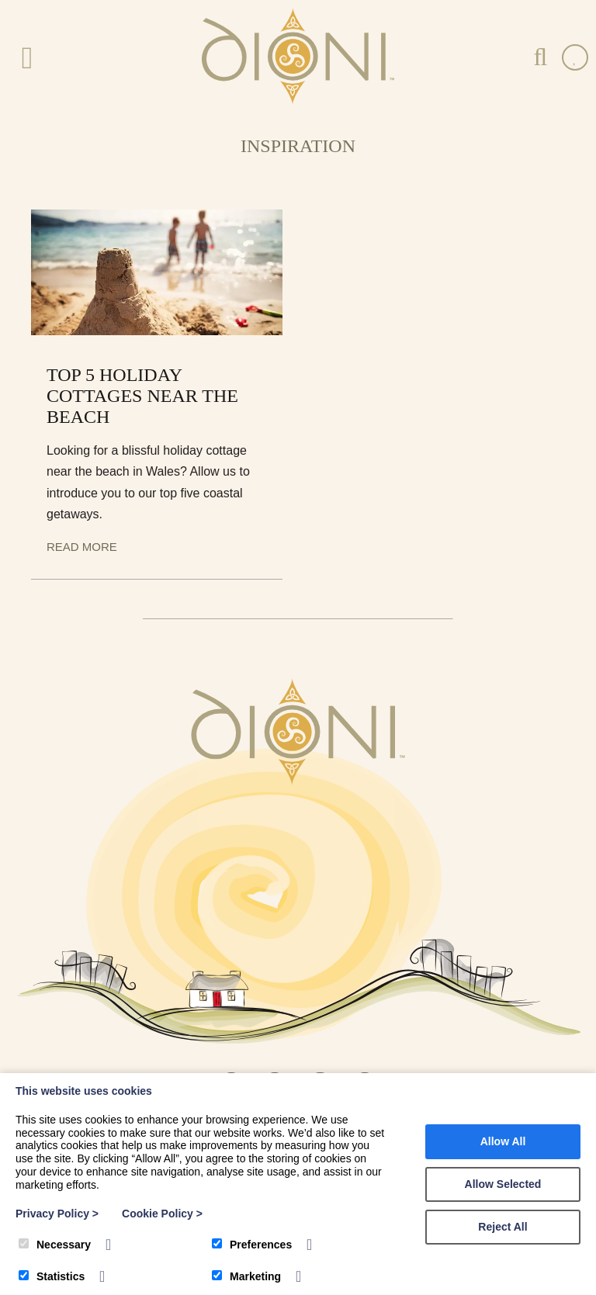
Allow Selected (503, 1184)
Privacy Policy (57, 1213)
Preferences (252, 1244)
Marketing (246, 1276)
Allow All (503, 1141)
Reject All (502, 1227)
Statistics (52, 1276)
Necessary (55, 1244)
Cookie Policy (162, 1213)
